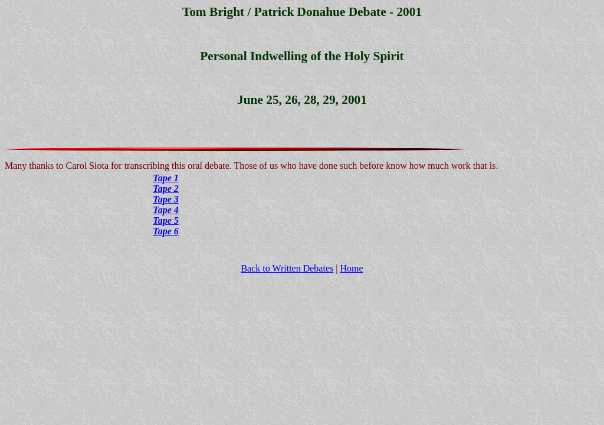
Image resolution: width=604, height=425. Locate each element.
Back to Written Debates (287, 268)
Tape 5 (165, 220)
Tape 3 (165, 199)
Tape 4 (165, 210)
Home (351, 268)
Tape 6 (165, 231)
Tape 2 (165, 189)
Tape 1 (165, 178)
